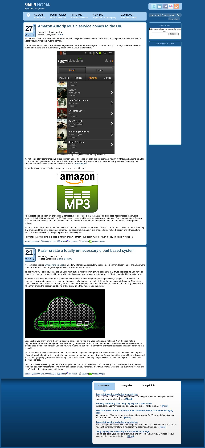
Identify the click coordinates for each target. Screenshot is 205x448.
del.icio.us (73, 241)
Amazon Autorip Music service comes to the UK (80, 26)
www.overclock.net (54, 265)
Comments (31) (49, 241)
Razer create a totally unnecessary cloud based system (86, 250)
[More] (128, 399)
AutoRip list (81, 163)
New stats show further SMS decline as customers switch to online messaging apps (134, 411)
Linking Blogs (98, 241)
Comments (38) (49, 374)
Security (68, 259)
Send (63, 241)
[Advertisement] (165, 95)
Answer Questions (32, 241)
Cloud (60, 34)
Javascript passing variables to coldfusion (117, 394)
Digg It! (85, 241)
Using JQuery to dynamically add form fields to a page (122, 431)
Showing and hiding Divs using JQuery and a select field (124, 403)
